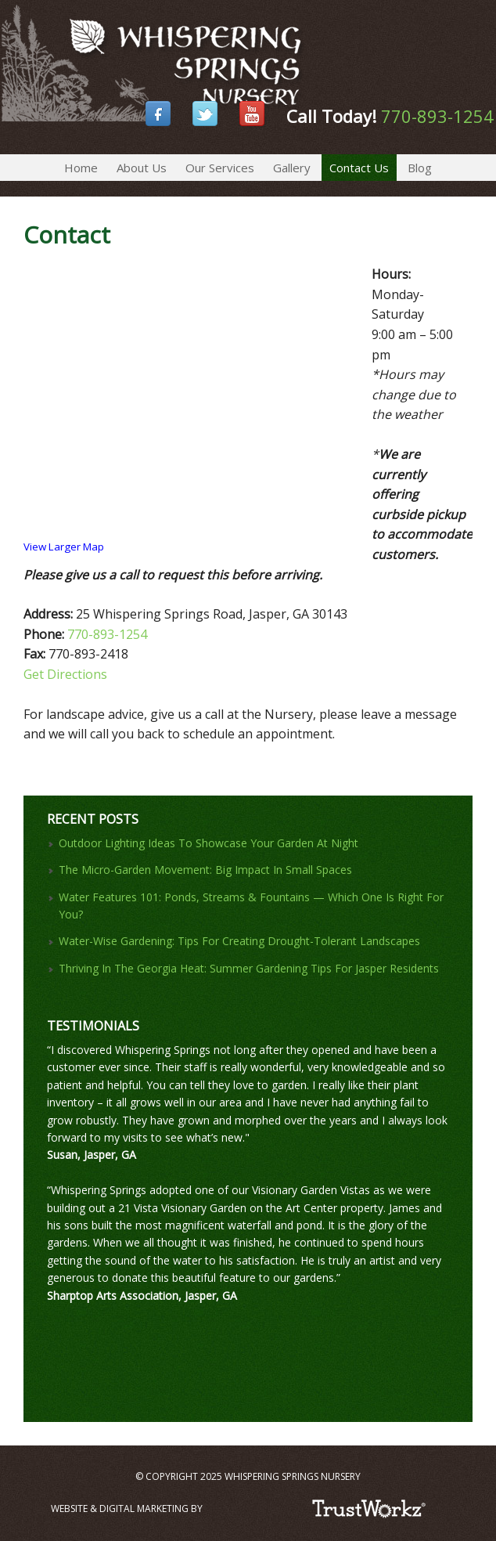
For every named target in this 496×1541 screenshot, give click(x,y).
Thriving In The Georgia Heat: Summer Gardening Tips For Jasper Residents (249, 968)
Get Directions (65, 674)
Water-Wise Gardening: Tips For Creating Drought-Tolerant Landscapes (239, 940)
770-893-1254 (437, 116)
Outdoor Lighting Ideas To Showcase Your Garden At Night (208, 842)
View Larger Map (63, 547)
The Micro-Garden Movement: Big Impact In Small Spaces (205, 869)
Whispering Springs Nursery (4, 39)
